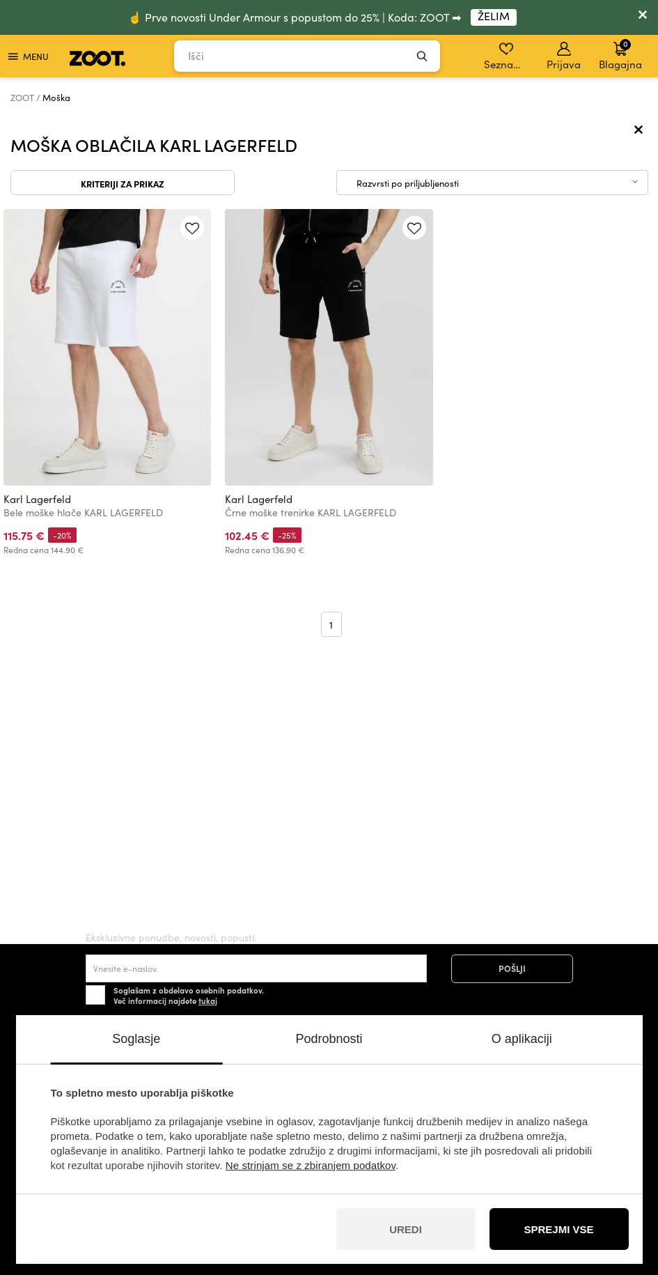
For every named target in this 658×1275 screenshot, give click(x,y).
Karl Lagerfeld (37, 499)
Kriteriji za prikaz (122, 183)
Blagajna (620, 54)
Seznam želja (507, 56)
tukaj (207, 1000)
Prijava (564, 56)
